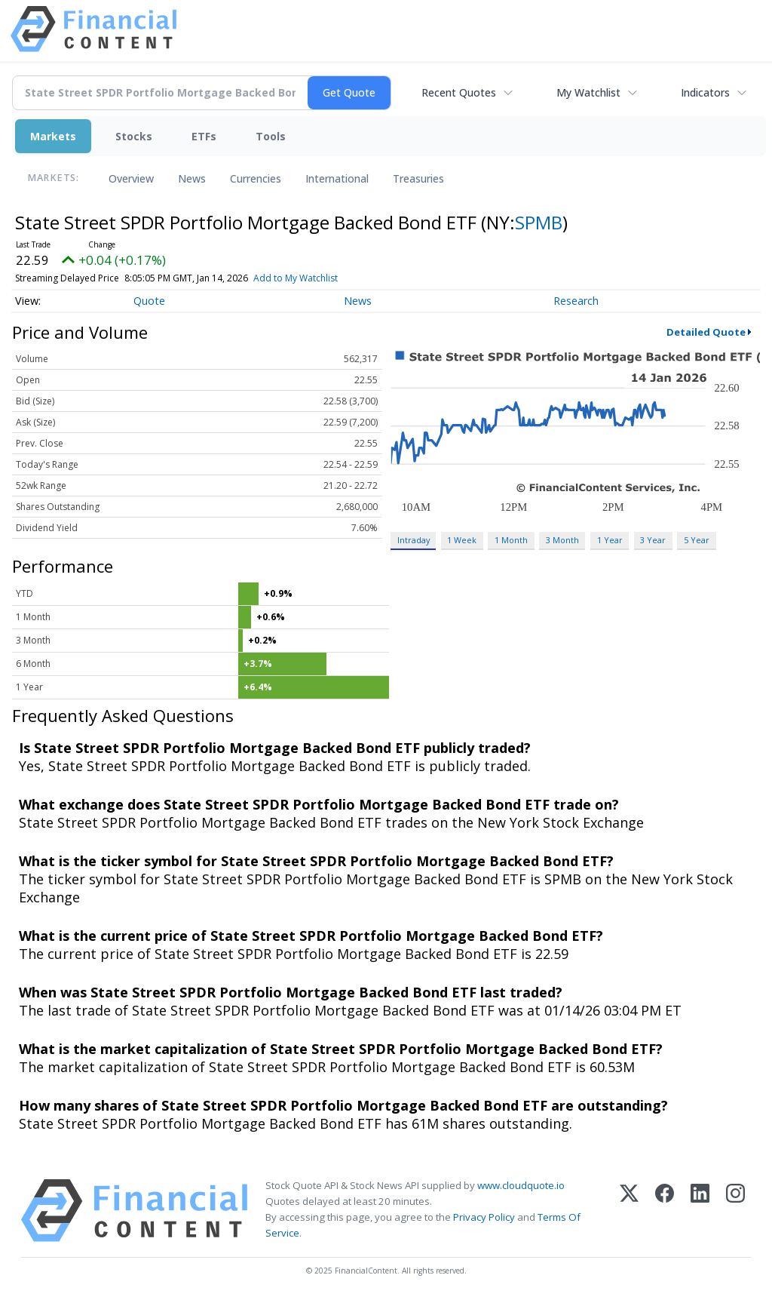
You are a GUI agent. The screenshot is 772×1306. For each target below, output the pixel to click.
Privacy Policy (484, 1217)
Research (576, 300)
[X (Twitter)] (629, 1210)
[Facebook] (664, 1210)
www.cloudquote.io (521, 1185)
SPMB (538, 222)
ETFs (203, 136)
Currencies (255, 178)
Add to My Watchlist (320, 278)
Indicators (705, 92)
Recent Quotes (458, 92)
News (192, 178)
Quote (149, 300)
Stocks (133, 136)
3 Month (562, 539)
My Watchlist (588, 92)
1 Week (461, 539)
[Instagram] (735, 1210)
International (337, 178)
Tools (271, 136)
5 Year (696, 539)
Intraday (413, 539)
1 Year (610, 539)
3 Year (653, 539)
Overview (131, 178)
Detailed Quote (706, 332)
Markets (53, 136)
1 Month (511, 539)
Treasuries (418, 178)
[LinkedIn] (700, 1210)
